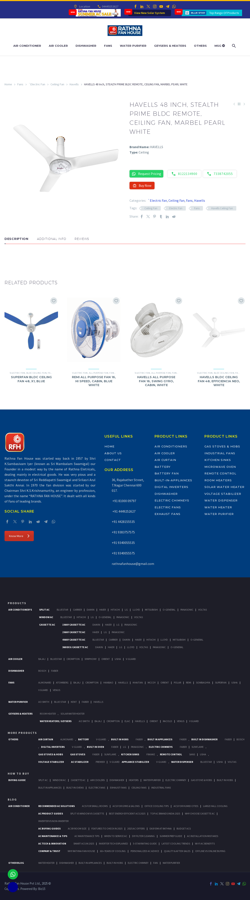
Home (8, 84)
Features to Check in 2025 (106, 828)
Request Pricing (146, 174)
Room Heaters (218, 480)
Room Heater (48, 713)
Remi (188, 682)
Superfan (220, 682)
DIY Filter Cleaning (143, 836)
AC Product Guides (50, 813)
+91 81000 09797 (124, 501)
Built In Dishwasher (204, 739)
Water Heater (218, 507)
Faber (54, 670)
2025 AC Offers (136, 828)
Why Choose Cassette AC (200, 813)
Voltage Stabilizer (222, 493)
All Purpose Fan (99, 373)
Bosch (42, 670)
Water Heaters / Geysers (55, 721)
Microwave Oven (220, 466)
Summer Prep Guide (171, 836)
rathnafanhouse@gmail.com (133, 563)
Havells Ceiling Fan (222, 208)
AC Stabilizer (79, 761)
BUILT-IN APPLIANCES (90, 862)
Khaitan (138, 682)
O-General (169, 609)
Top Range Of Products (224, 13)
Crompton (73, 659)
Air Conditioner (27, 45)
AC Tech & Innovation (52, 843)
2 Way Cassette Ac (73, 632)
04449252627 (109, 6)
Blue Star (60, 701)
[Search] (233, 45)
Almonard (44, 682)
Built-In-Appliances (173, 480)
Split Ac (44, 609)
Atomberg (62, 682)
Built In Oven (95, 746)
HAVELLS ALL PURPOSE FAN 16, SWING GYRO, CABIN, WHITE (156, 381)
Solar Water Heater (224, 487)
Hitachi (115, 609)
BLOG (12, 799)
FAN (155, 862)
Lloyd (136, 609)
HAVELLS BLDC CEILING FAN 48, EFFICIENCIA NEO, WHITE (219, 381)
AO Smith (43, 701)
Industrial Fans (219, 453)
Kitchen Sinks (217, 460)
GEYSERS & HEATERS (20, 713)
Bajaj (41, 659)
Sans (192, 754)
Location (84, 6)
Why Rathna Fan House (81, 851)
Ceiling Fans (138, 787)
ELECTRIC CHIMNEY (138, 862)
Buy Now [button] (142, 185)
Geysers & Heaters (170, 45)
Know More (19, 536)
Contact (112, 460)
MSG (219, 45)
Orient (105, 659)
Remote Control (220, 473)
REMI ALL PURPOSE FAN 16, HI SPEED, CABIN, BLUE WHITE (94, 381)
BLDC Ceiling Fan (36, 373)
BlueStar (62, 609)
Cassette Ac (47, 624)
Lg (126, 609)
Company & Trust (49, 851)
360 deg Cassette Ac (75, 647)
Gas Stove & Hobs (201, 780)
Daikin (90, 609)
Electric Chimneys (172, 500)
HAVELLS (98, 701)
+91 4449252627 (123, 511)
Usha (118, 659)
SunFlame (198, 746)
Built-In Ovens (75, 787)
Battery (163, 466)
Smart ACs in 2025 (83, 843)
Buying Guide (17, 780)
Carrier (77, 609)
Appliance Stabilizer (135, 761)
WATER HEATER (46, 862)
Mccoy (152, 682)
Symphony (91, 659)
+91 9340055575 (123, 553)
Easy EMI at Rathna (161, 828)
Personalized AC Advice (145, 851)
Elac (127, 721)
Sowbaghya (203, 682)
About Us (113, 453)
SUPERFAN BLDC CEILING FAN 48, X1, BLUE (31, 379)
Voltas (202, 609)
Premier (100, 761)
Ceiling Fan (57, 84)
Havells (74, 84)
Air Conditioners (171, 446)
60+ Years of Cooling (113, 851)
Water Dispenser (220, 500)
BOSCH (240, 739)
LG (124, 746)
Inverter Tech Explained (113, 843)
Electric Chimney (175, 780)
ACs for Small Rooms (95, 806)
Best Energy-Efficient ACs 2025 (127, 813)
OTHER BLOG (16, 862)
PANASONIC (137, 746)
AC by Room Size (77, 828)
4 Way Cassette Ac (73, 639)
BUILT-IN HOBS (115, 862)
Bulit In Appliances (49, 787)
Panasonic (186, 609)
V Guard (43, 690)
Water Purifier (133, 45)
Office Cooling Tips (156, 806)
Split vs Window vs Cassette (87, 813)
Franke (150, 754)
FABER (85, 701)
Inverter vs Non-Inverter (53, 821)
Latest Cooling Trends (176, 843)
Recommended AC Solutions (56, 806)
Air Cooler (58, 45)
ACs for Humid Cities (186, 806)
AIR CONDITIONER (19, 806)
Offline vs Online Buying (210, 851)
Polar (177, 682)
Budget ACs (184, 828)
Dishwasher (86, 45)
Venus (56, 690)
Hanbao (108, 682)
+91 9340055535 (123, 542)
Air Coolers (97, 780)
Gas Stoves (77, 754)
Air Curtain (165, 460)
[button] (8, 257)
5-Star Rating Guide (145, 843)
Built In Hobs (119, 739)
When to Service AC (115, 836)
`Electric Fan (37, 84)
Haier (102, 609)
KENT (74, 701)
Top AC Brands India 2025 (165, 813)
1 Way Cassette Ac (73, 624)
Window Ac (46, 617)
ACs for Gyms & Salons (126, 806)
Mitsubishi (151, 609)
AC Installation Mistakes (202, 836)
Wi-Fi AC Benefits (205, 843)
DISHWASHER (66, 862)
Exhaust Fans (167, 514)
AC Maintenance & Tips (52, 836)
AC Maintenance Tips (86, 836)
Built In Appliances (159, 739)
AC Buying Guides (49, 828)
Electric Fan (175, 208)
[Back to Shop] (239, 104)
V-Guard (131, 659)
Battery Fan (167, 473)
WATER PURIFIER (171, 862)
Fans (108, 45)
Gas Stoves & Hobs (222, 446)
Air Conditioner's (20, 609)
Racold (167, 721)
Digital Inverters (171, 487)
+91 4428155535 (123, 521)
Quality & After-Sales (177, 851)
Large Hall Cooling (215, 806)
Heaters (133, 780)
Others (200, 45)
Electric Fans (168, 507)
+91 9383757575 (123, 532)
